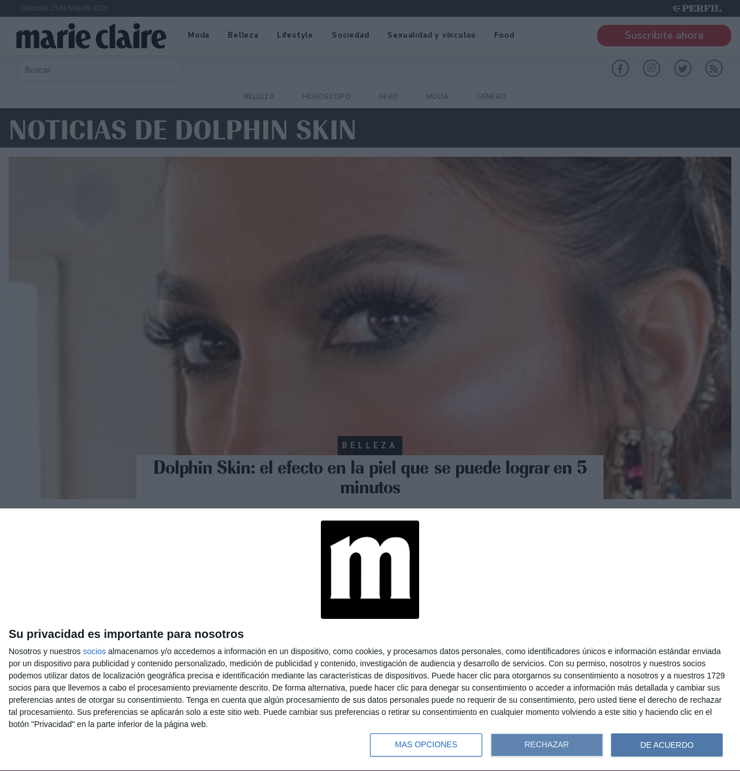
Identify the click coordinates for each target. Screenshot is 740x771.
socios (94, 651)
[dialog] (370, 640)
